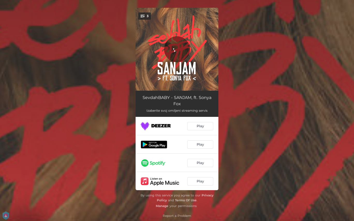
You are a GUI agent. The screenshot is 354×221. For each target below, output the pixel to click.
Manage (162, 206)
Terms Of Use (186, 200)
